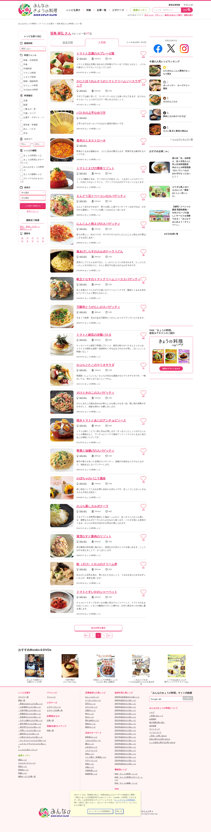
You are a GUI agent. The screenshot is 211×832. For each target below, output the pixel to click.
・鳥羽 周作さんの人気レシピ (29, 724)
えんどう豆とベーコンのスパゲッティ (101, 196)
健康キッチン (140, 10)
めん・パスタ (28, 129)
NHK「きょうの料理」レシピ (126, 774)
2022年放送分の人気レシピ (125, 754)
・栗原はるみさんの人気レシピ (30, 704)
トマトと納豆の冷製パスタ (93, 334)
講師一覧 (21, 700)
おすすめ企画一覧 (171, 234)
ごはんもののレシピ (93, 740)
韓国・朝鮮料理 (29, 81)
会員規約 (152, 719)
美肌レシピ (22, 766)
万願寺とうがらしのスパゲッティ (98, 307)
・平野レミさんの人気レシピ (29, 730)
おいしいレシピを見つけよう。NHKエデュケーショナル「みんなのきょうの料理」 (38, 9)
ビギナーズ (118, 10)
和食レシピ (89, 764)
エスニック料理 (29, 85)
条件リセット (33, 211)
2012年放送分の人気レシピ (125, 720)
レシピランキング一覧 (183, 139)
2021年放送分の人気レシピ (125, 750)
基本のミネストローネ (91, 140)
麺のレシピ (89, 744)
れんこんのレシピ (92, 697)
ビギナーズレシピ (54, 707)
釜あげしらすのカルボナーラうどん (99, 251)
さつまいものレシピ (93, 700)
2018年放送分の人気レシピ (125, 740)
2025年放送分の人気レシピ (125, 764)
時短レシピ (89, 754)
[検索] (168, 699)
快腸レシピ (22, 773)
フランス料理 (28, 73)
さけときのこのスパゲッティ (95, 392)
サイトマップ (154, 729)
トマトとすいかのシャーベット (96, 591)
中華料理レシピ (91, 771)
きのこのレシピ (91, 707)
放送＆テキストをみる (171, 369)
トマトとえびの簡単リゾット (95, 168)
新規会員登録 (174, 5)
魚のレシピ (89, 717)
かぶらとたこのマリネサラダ (95, 365)
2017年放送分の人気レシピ (125, 737)
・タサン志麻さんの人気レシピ (30, 720)
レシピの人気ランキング (27, 750)
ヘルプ (152, 712)
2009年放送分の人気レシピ (125, 710)
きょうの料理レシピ (31, 155)
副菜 (24, 105)
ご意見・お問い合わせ (158, 736)
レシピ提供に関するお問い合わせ (162, 742)
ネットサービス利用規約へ (100, 811)
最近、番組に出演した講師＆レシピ (30, 228)
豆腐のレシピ (90, 710)
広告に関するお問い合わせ (159, 739)
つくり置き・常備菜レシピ (95, 757)
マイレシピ (188, 5)
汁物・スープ (28, 113)
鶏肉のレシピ (90, 724)
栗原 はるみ (149, 15)
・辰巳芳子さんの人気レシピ (29, 727)
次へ (110, 635)
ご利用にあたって (156, 716)
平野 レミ (158, 15)
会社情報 (152, 726)
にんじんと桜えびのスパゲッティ (98, 223)
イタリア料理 (28, 77)
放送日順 (67, 42)
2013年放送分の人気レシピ (125, 724)
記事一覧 (101, 10)
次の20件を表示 (98, 628)
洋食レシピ (89, 767)
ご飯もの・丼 (28, 109)
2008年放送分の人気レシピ (125, 707)
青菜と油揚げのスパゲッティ (95, 450)
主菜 (24, 101)
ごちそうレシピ (91, 750)
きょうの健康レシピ (31, 174)
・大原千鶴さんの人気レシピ (29, 710)
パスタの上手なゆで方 (91, 112)
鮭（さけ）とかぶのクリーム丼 (96, 564)
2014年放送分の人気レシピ (125, 727)
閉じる (119, 811)
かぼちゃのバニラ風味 (91, 478)
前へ (87, 635)
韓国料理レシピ (91, 774)
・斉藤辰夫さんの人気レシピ (29, 714)
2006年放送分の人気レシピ (125, 700)
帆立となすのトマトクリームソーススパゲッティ (108, 279)
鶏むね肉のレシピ (92, 720)
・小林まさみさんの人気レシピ (30, 737)
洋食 (24, 64)
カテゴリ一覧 (23, 697)
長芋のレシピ (90, 704)
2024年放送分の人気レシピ (125, 761)
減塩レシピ (22, 760)
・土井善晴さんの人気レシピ (29, 707)
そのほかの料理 (29, 90)
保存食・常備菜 (29, 125)
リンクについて (155, 732)
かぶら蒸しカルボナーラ (92, 506)
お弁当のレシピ (91, 747)
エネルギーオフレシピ (27, 763)
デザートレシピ (91, 761)
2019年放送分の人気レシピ (125, 744)
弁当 (24, 133)
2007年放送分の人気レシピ (125, 704)
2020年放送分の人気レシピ (125, 747)
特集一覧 (50, 730)
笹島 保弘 (83, 59)
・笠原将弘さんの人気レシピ (29, 717)
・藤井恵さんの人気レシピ (28, 734)
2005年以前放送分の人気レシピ (127, 697)
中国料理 (26, 69)
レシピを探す (73, 10)
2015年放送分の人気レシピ (125, 730)
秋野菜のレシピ (91, 737)
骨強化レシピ (23, 770)
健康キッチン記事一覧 (27, 776)
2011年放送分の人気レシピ (125, 717)
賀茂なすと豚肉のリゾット (93, 536)
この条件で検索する (33, 206)
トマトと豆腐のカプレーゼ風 (95, 53)
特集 (88, 10)
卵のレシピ (89, 714)
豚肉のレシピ (90, 727)
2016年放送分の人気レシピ (125, 734)
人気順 (102, 42)
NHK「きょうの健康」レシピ (126, 783)
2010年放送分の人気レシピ (125, 714)
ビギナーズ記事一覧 (55, 710)
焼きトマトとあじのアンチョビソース (101, 420)
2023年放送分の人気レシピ (125, 757)
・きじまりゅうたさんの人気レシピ (32, 740)
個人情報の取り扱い (157, 722)
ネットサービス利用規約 (124, 800)
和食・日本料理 (29, 60)
